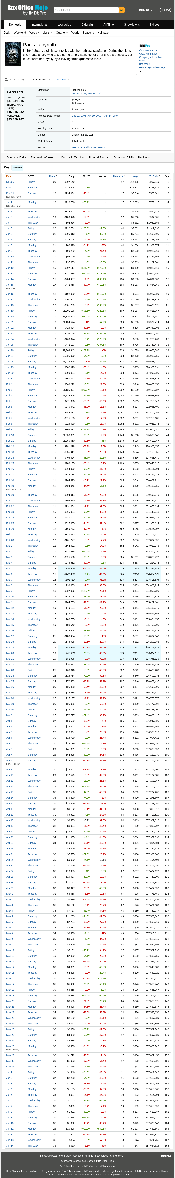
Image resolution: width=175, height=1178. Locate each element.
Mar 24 (10, 675)
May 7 (9, 927)
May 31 (10, 1066)
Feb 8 (9, 423)
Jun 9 (9, 1117)
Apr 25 (9, 859)
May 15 (10, 972)
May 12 (10, 955)
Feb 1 (9, 384)
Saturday (32, 187)
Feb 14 (10, 457)
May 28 (10, 1046)
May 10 (10, 944)
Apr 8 (9, 760)
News (142, 60)
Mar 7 (9, 579)
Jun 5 (9, 1094)
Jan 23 (10, 333)
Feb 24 (10, 517)
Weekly (34, 32)
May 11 (10, 950)
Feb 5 (9, 406)
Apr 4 (9, 737)
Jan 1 (9, 202)
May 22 (10, 1012)
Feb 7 (9, 418)
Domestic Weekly (72, 157)
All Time (109, 24)
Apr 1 (9, 720)
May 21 (10, 1006)
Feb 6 (9, 412)
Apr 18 (9, 820)
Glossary (66, 1161)
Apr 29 (9, 882)
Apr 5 (9, 743)
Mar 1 (9, 545)
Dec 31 (10, 193)
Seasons (88, 32)
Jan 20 (10, 316)
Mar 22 (10, 664)
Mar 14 (10, 619)
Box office (144, 64)
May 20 (10, 1001)
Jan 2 (9, 211)
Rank (52, 176)
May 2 (9, 899)
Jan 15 (10, 284)
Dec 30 (10, 187)
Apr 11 (9, 780)
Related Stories (99, 157)
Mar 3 (9, 557)
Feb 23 (10, 512)
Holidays (103, 32)
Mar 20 (10, 653)
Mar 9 (9, 591)
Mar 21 (10, 658)
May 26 (10, 1035)
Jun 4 (9, 1089)
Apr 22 (9, 843)
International (39, 24)
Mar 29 (10, 704)
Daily (7, 32)
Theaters (118, 176)
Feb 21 (10, 500)
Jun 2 (9, 1078)
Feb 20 (10, 495)
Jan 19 (10, 310)
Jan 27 (10, 356)
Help (111, 1161)
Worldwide (64, 24)
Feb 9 (9, 429)
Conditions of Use (54, 1174)
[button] (145, 10)
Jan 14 (10, 279)
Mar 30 (10, 709)
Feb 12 (10, 446)
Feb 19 (10, 486)
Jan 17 (10, 299)
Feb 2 (9, 390)
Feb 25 (10, 523)
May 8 (9, 933)
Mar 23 (10, 670)
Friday (31, 182)
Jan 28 (10, 361)
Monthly (47, 32)
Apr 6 (9, 749)
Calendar (87, 24)
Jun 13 (10, 1140)
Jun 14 (10, 1145)
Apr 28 (9, 876)
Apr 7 (9, 754)
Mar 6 (9, 574)
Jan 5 (9, 228)
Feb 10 (10, 435)
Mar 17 (10, 636)
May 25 (10, 1029)
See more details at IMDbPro (88, 147)
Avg (135, 176)
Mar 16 (10, 630)
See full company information (86, 93)
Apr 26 (9, 865)
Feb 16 (10, 469)
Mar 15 (10, 624)
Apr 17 (9, 814)
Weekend (20, 32)
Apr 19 (9, 826)
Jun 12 (10, 1134)
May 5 (9, 916)
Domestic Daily (16, 157)
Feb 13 (10, 452)
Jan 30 (10, 373)
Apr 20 (9, 831)
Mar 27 (10, 692)
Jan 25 (10, 344)
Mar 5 (9, 568)
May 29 (10, 1055)
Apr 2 (9, 726)
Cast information (148, 50)
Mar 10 (10, 596)
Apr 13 (9, 792)
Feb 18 (10, 480)
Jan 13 (10, 273)
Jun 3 (9, 1083)
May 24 (10, 1023)
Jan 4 (9, 222)
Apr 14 (9, 797)
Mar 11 (10, 602)
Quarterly (62, 32)
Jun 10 (10, 1123)
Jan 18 (10, 305)
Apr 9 (9, 769)
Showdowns (132, 24)
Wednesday (34, 217)
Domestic (15, 24)
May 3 (9, 905)
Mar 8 (9, 585)
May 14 (10, 967)
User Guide (79, 1161)
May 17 (10, 984)
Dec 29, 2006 (79, 115)
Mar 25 (10, 681)
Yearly (75, 32)
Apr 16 (9, 809)
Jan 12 (10, 267)
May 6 (9, 922)
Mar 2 (9, 551)
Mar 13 (10, 613)
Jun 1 (9, 1072)
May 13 (10, 961)
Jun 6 (9, 1100)
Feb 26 (10, 528)
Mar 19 (10, 647)
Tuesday (32, 211)
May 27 (10, 1040)
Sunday (32, 193)
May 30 (10, 1061)
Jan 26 (10, 350)
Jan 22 (10, 327)
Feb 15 (10, 463)
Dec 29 (10, 182)
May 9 (9, 939)
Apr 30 (9, 888)
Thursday (33, 222)
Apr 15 (9, 803)
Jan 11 (10, 262)
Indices (154, 24)
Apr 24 (9, 854)
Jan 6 (9, 234)
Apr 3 (9, 732)
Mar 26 (10, 687)
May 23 (10, 1018)
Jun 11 (10, 1128)
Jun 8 (9, 1111)
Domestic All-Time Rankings (132, 157)
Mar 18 (10, 641)
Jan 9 (9, 251)
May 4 (9, 910)
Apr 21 (9, 837)
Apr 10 (9, 775)
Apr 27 (9, 871)
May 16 (10, 978)
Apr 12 (9, 786)
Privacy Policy (76, 1174)
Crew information (148, 53)
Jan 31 (10, 378)
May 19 (10, 995)
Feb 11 (10, 440)
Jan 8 (9, 245)
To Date (153, 176)
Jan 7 (9, 239)
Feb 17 (10, 474)
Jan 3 (9, 217)
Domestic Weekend (43, 157)
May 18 (10, 989)
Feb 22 (10, 506)
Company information (150, 57)
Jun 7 (9, 1106)
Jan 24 (10, 339)
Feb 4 (9, 401)
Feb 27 (10, 534)
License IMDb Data (97, 1161)
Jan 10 (10, 256)
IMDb (102, 1166)
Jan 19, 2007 (94, 115)
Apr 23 (9, 848)
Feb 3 (9, 395)
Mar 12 (10, 608)
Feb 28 (10, 540)
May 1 (9, 893)
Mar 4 (9, 562)
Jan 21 (10, 322)
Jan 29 (10, 367)
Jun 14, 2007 (111, 115)
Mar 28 (10, 698)
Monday (32, 202)
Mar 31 (10, 715)
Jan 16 (10, 293)
